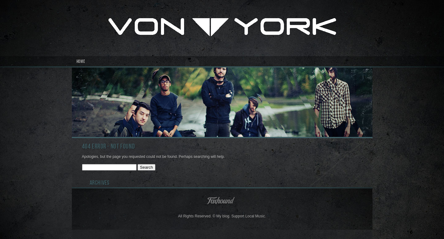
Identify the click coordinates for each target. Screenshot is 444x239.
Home (80, 62)
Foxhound (222, 200)
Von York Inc (222, 28)
